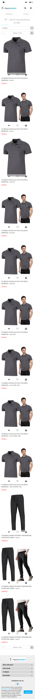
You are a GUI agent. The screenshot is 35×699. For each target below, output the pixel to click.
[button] (31, 2)
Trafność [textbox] (4, 28)
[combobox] (17, 28)
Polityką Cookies (6, 688)
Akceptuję (28, 692)
